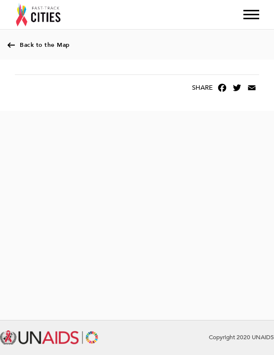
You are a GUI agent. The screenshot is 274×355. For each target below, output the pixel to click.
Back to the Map (45, 45)
